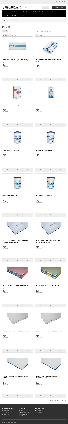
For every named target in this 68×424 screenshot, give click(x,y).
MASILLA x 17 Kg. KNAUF (44, 150)
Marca (10, 20)
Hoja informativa (23, 416)
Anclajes (7, 15)
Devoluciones (5, 414)
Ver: (37, 35)
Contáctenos (5, 412)
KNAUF (17, 20)
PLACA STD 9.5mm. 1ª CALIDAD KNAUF (15, 331)
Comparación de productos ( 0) (44, 31)
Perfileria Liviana (15, 12)
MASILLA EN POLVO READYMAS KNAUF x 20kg (49, 60)
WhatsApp (5, 410)
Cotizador (21, 15)
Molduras (54, 12)
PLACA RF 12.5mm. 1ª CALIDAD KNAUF (15, 286)
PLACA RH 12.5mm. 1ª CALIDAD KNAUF (48, 286)
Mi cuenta (21, 410)
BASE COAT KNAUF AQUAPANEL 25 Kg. (15, 60)
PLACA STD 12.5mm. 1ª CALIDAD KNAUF (49, 331)
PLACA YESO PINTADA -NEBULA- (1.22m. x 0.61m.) (16, 377)
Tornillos (41, 12)
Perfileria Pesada (26, 12)
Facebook (38, 410)
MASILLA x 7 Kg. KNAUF (44, 195)
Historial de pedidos (24, 412)
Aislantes (14, 15)
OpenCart (13, 422)
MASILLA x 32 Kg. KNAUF (11, 195)
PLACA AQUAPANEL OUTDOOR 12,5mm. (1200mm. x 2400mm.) (16, 241)
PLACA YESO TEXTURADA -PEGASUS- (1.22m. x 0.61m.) (48, 377)
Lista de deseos (23, 414)
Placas (6, 12)
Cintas (48, 12)
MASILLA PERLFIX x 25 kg (11, 105)
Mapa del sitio (5, 416)
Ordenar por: (6, 35)
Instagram (38, 412)
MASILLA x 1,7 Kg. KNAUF (11, 150)
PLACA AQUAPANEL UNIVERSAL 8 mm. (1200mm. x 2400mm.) (48, 241)
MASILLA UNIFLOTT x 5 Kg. (45, 105)
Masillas (35, 12)
